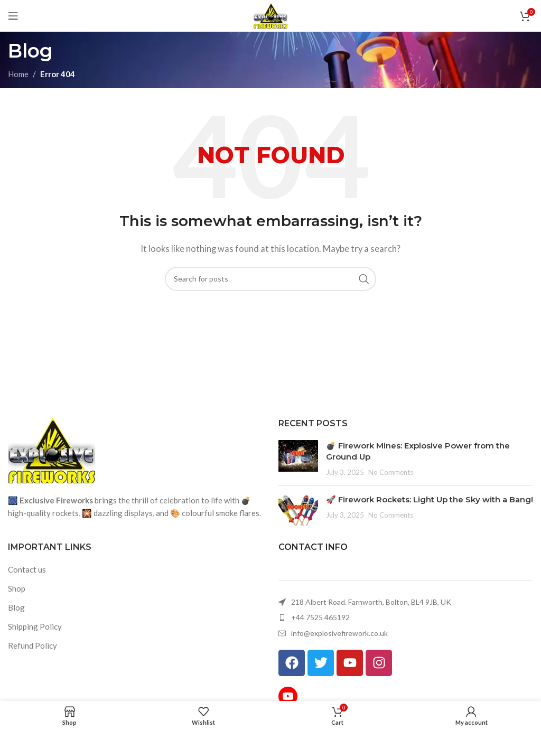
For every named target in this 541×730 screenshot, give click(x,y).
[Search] (270, 279)
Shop (16, 588)
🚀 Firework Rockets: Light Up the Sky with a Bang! (429, 499)
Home (18, 74)
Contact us (27, 569)
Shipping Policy (35, 626)
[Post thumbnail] (298, 459)
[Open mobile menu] (13, 15)
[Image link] (51, 449)
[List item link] (405, 617)
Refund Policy (32, 645)
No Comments (390, 472)
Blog (16, 607)
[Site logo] (271, 15)
